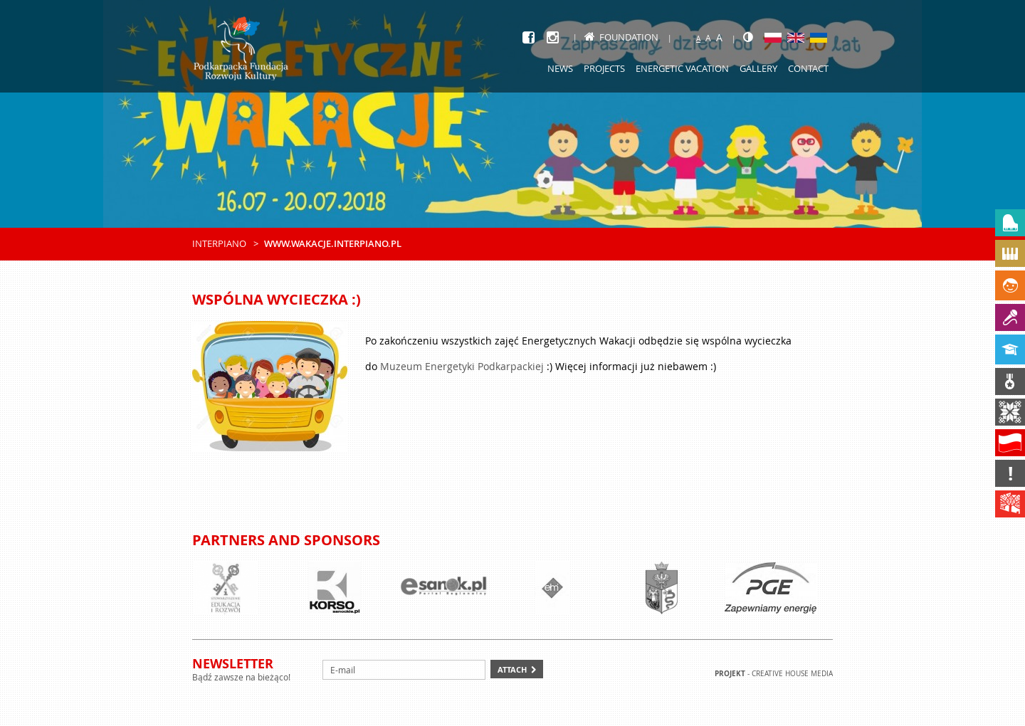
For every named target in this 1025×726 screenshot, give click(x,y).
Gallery (758, 68)
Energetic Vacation (682, 68)
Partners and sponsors (286, 539)
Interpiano (219, 243)
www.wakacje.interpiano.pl (332, 243)
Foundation (621, 37)
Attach (512, 669)
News (560, 68)
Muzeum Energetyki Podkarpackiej (462, 366)
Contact (808, 68)
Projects (604, 68)
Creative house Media (792, 673)
